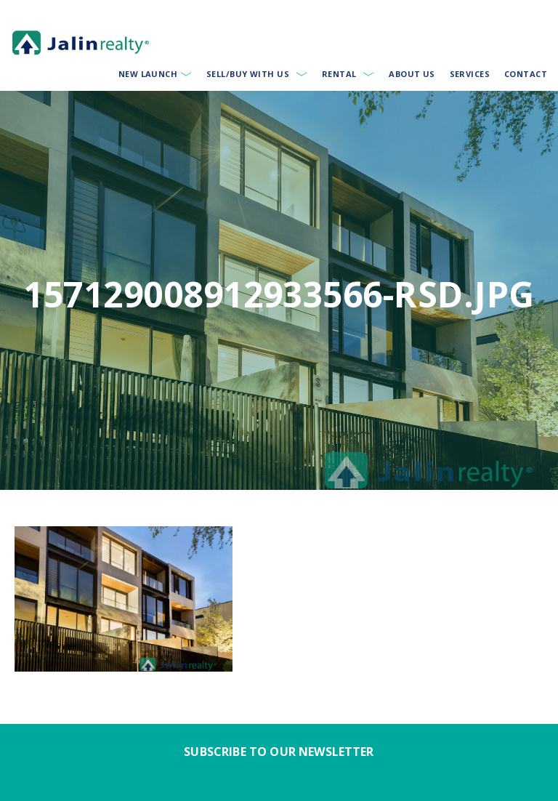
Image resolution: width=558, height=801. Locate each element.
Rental (339, 73)
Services (470, 73)
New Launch (147, 73)
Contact (525, 73)
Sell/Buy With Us (247, 73)
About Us (412, 73)
